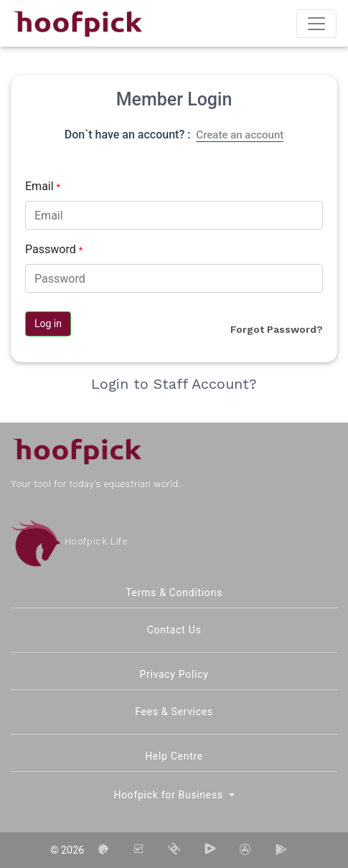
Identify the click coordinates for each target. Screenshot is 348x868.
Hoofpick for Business (169, 795)
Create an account (239, 134)
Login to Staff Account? (174, 383)
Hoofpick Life (69, 541)
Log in (48, 323)
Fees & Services (174, 711)
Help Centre (174, 756)
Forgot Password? (276, 329)
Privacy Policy (174, 674)
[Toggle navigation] (316, 23)
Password (54, 249)
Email (42, 186)
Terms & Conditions (174, 592)
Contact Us (174, 630)
